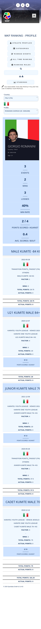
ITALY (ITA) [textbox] (9, 98)
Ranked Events (21, 54)
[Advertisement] (20, 608)
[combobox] (21, 98)
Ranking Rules (21, 65)
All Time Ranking (21, 59)
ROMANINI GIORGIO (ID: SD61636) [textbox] (17, 111)
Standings (20, 82)
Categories (21, 48)
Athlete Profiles (21, 43)
